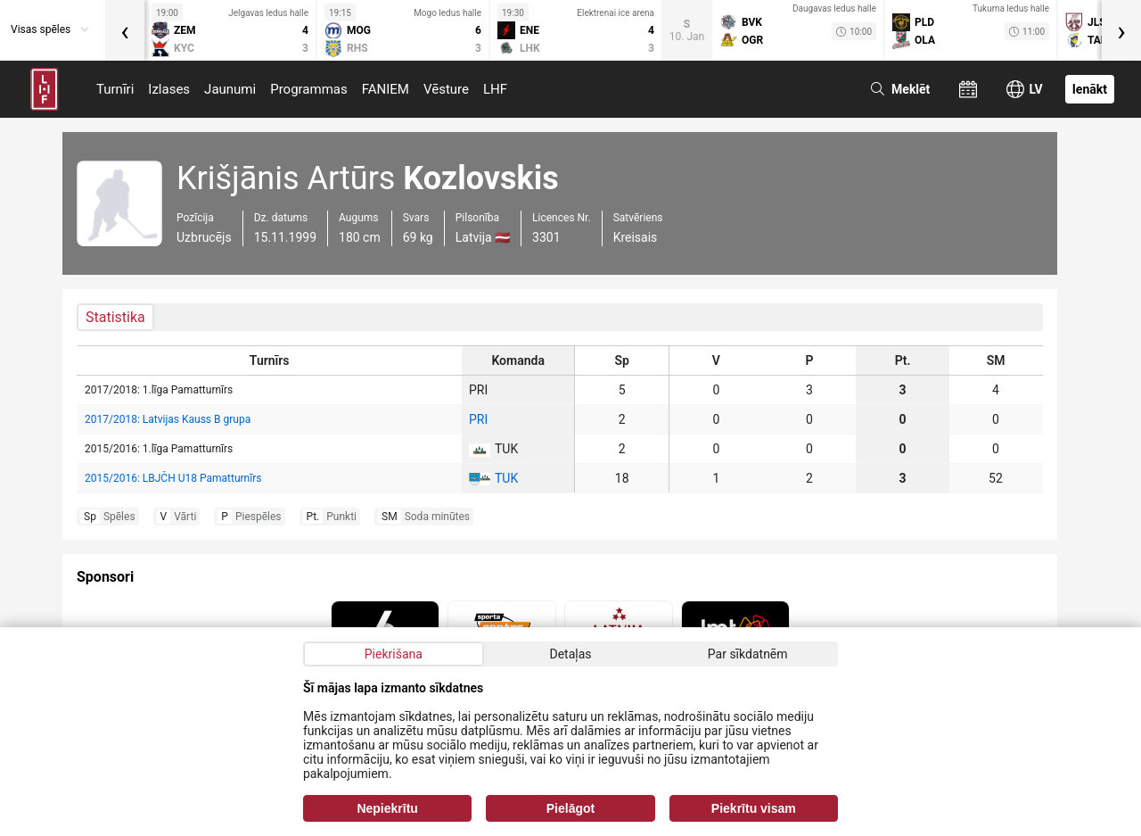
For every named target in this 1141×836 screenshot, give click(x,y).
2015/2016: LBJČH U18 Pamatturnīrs (173, 478)
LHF (495, 89)
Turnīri (115, 89)
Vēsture (446, 89)
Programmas (309, 89)
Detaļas (570, 654)
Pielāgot (570, 808)
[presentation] (124, 30)
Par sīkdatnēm (748, 654)
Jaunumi (230, 89)
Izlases (169, 89)
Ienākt (1089, 89)
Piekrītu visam (753, 808)
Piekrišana (394, 654)
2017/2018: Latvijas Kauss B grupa (167, 419)
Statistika (115, 317)
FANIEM (385, 89)
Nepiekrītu (387, 808)
